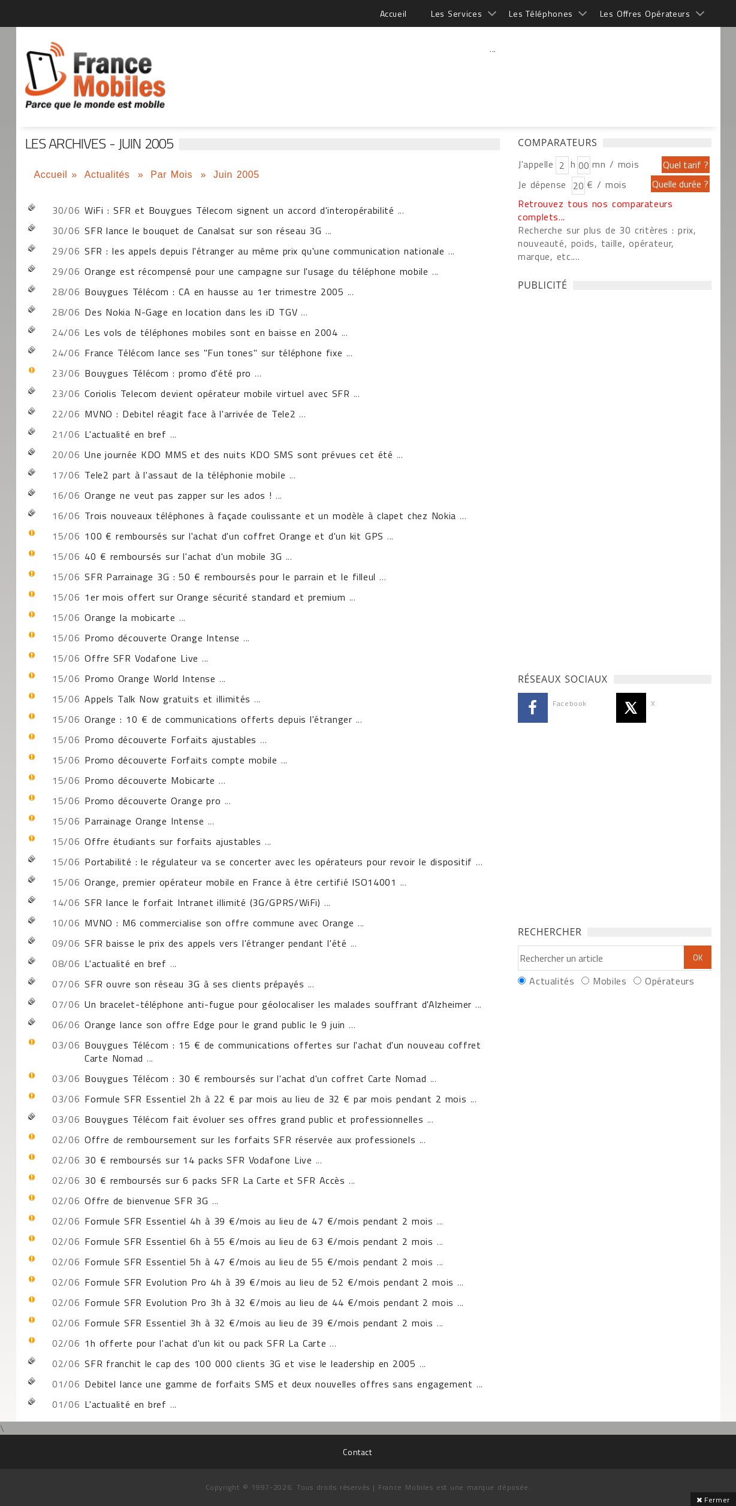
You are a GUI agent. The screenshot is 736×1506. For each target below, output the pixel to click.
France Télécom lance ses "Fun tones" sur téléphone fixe (213, 353)
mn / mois (615, 164)
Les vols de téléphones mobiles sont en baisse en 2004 (211, 332)
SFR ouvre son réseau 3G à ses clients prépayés (194, 984)
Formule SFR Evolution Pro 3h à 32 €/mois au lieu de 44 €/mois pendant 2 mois (269, 1302)
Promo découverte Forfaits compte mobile (181, 760)
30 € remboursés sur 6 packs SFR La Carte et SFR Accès (215, 1180)
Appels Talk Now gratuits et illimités (168, 699)
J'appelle (536, 164)
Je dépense (544, 184)
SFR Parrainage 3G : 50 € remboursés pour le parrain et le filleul (230, 576)
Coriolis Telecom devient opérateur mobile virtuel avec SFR (217, 393)
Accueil (393, 13)
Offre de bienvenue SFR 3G (146, 1200)
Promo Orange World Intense (150, 678)
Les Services (456, 13)
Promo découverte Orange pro (153, 800)
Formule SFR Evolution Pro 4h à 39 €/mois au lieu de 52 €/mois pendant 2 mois (269, 1282)
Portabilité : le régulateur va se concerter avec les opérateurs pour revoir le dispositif (278, 861)
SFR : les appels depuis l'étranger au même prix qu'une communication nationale (265, 251)
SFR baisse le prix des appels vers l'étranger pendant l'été (215, 943)
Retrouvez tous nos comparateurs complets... (595, 210)
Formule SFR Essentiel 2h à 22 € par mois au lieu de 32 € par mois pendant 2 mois (275, 1099)
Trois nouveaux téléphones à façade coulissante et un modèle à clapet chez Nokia (270, 515)
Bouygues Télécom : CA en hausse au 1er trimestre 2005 (214, 291)
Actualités (109, 174)
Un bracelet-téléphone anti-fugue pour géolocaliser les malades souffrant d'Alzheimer (278, 1004)
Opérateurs (669, 981)
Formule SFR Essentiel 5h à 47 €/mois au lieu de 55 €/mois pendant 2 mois (259, 1262)
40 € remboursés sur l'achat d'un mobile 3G (183, 556)
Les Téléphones (541, 13)
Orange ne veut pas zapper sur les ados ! (178, 495)
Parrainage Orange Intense (144, 821)
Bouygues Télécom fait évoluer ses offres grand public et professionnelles (254, 1119)
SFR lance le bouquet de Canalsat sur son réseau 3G (203, 230)
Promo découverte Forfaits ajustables (171, 739)
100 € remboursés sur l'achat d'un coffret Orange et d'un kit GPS (234, 536)
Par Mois (173, 174)
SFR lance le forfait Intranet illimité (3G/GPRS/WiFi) (203, 902)
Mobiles (609, 981)
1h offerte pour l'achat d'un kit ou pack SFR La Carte (205, 1343)
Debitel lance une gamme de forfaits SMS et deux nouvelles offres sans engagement (278, 1384)
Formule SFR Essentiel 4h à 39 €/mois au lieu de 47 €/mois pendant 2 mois (259, 1221)
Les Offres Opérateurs (645, 13)
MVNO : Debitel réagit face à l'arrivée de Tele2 (190, 414)
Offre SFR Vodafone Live (141, 658)
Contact (357, 1452)
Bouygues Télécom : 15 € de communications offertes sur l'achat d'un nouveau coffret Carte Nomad (283, 1051)
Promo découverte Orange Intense (162, 638)
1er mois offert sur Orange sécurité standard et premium (215, 597)
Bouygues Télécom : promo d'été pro (168, 373)
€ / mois (606, 184)
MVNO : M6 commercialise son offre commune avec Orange (219, 923)
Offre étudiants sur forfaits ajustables (173, 841)
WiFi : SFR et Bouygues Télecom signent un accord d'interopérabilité (239, 210)
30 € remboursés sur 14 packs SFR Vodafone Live (198, 1160)
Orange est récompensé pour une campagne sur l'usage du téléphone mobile (256, 271)
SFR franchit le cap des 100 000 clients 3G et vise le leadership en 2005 (250, 1363)
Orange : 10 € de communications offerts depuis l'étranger (218, 719)
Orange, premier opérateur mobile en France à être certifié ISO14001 (240, 882)
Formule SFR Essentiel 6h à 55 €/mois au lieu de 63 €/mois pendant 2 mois (259, 1241)
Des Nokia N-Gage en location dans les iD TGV (191, 312)
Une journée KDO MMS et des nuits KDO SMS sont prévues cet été (239, 454)
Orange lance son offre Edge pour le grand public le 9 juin (215, 1024)
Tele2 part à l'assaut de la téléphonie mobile (185, 475)
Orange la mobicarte (130, 617)
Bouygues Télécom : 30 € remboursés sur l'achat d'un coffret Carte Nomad (255, 1078)
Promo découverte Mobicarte (150, 780)
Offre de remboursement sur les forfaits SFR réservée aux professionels (250, 1139)
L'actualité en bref (125, 434)
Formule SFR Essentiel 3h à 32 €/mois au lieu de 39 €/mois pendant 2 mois (259, 1323)
